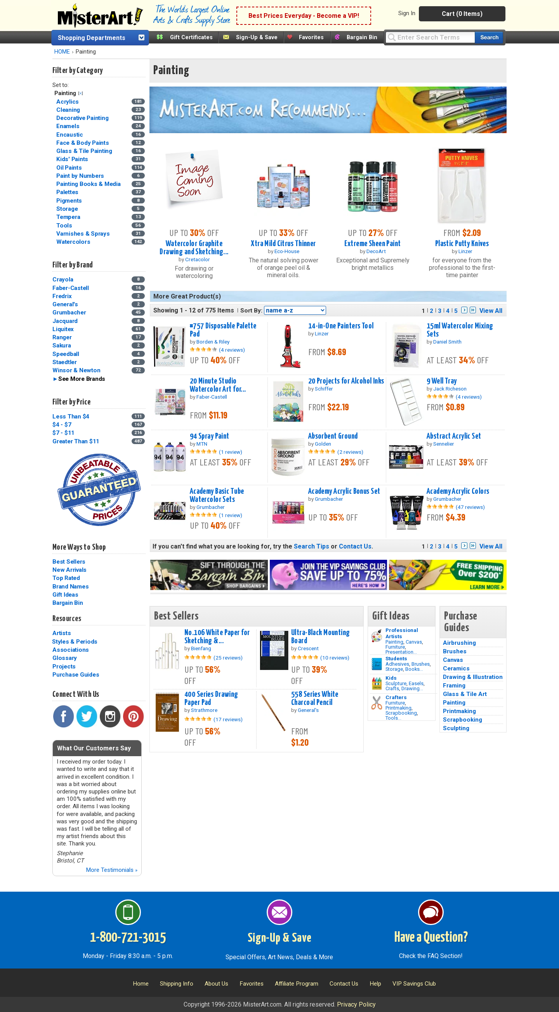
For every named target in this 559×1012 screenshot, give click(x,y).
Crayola (62, 279)
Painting (394, 642)
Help (375, 983)
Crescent (308, 648)
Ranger (62, 337)
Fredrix (61, 296)
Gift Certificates (191, 37)
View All (490, 310)
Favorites (311, 37)
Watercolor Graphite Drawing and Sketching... (194, 248)
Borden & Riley (212, 341)
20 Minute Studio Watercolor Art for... (218, 385)
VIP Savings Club (414, 983)
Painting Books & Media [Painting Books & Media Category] (89, 184)
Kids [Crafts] (391, 678)
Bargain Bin (362, 37)
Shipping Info (176, 983)
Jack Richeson (450, 388)
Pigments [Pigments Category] (69, 200)
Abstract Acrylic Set (454, 436)
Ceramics (456, 668)
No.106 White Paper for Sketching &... (217, 637)
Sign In (406, 13)
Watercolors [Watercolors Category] (74, 241)
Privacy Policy (356, 1004)
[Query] (430, 37)
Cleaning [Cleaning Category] (69, 109)
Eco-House (286, 251)
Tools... (393, 718)
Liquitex (63, 329)
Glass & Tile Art (465, 694)
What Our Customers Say (94, 748)
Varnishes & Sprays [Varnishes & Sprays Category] (83, 233)
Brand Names (70, 586)
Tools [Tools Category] (65, 225)
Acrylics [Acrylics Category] (68, 101)
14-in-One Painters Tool (341, 326)
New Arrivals (69, 569)
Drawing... (412, 688)
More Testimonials (111, 869)
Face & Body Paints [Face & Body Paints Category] (83, 142)
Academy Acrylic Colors (458, 491)
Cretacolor (197, 259)
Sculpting (456, 728)
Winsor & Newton (76, 370)
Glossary (64, 657)
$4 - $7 (61, 424)
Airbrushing (459, 642)
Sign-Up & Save (257, 37)
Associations (70, 649)
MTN (201, 444)
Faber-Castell (70, 288)
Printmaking (398, 708)
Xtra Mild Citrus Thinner (283, 244)
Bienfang (201, 648)
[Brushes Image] (376, 664)
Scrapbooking (401, 713)
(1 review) (230, 452)
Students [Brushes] (396, 658)
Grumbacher (69, 312)
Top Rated (66, 578)
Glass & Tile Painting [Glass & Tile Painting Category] (85, 151)
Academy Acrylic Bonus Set (344, 491)
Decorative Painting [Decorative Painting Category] (83, 118)
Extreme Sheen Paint (372, 244)
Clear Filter (80, 93)
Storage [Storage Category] (67, 208)
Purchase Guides (75, 674)
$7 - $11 (63, 432)
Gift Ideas (65, 594)
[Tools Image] (376, 703)
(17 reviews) (228, 719)
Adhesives (397, 664)
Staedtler (64, 362)
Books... (414, 669)
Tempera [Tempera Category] (69, 217)
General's (65, 304)
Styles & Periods (74, 641)
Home (141, 983)
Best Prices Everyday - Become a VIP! (303, 15)
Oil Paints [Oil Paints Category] (69, 167)
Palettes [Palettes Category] (68, 192)
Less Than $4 (70, 416)
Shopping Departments (91, 38)
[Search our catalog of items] (489, 37)
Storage (394, 669)
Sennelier (443, 444)
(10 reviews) (334, 657)
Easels (416, 683)
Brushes (420, 664)
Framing (454, 685)
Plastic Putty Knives (462, 244)
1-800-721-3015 (128, 938)
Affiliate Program (296, 983)
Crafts (392, 688)
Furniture (395, 647)
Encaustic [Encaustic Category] (70, 134)
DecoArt (376, 251)
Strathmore (204, 710)
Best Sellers (68, 561)
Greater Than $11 (75, 441)
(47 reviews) (470, 507)
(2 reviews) (350, 452)
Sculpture (395, 683)
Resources (66, 619)
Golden (323, 444)
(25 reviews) (228, 657)
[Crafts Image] (376, 684)
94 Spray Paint (209, 436)
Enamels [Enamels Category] (68, 126)
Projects (64, 666)
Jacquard (65, 321)
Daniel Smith (447, 341)
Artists (61, 633)
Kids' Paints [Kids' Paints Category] (73, 159)
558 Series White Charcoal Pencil (315, 698)
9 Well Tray (442, 381)
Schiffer (324, 388)
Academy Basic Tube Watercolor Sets (217, 495)
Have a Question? (431, 938)
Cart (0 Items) (462, 13)
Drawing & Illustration (473, 677)
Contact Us (355, 546)
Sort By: (251, 310)
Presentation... (401, 652)
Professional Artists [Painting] (401, 633)
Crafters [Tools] (396, 697)
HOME (62, 52)
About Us (216, 983)
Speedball (65, 354)
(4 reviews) (232, 350)
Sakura (61, 345)
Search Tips (311, 546)
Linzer (465, 251)
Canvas (414, 642)
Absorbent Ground (333, 436)
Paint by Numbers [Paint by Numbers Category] (81, 175)
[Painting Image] (376, 636)
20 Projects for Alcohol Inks (346, 381)
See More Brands (81, 378)
